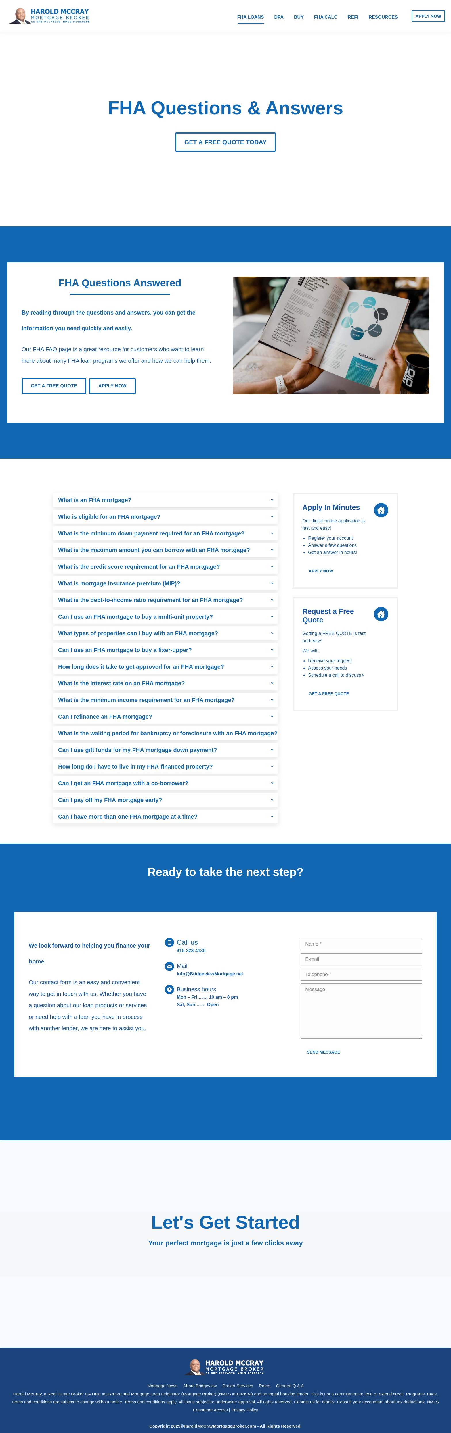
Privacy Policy (244, 1409)
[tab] (165, 500)
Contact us (304, 1401)
